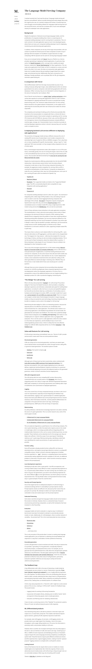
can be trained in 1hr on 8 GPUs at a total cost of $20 (41, 295)
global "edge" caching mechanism (53, 96)
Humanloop (30, 523)
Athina (28, 528)
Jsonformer (30, 355)
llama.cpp (29, 358)
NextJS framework (35, 63)
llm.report (42, 201)
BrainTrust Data (52, 203)
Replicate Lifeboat (32, 179)
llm (37, 474)
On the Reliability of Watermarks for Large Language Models (43, 422)
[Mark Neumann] (16, 11)
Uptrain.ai (29, 526)
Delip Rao (32, 656)
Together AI (30, 177)
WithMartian (42, 207)
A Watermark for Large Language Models (38, 417)
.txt (45, 350)
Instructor (29, 352)
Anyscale (29, 188)
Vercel (45, 59)
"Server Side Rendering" (43, 65)
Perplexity (29, 182)
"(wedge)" (45, 283)
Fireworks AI (30, 191)
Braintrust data (31, 520)
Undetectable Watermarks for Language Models (40, 420)
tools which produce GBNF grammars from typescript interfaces (42, 363)
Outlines (29, 350)
